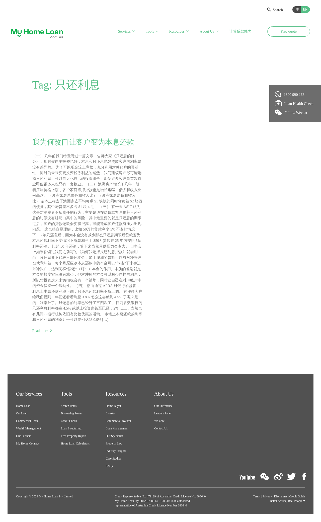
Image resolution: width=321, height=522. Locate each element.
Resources (177, 32)
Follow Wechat (291, 112)
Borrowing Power (72, 413)
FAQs (109, 466)
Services (124, 32)
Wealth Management (28, 428)
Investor (111, 413)
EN (305, 9)
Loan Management (117, 428)
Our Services (29, 394)
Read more (40, 331)
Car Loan (21, 413)
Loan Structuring (71, 428)
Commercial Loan (27, 421)
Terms (257, 496)
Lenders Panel (162, 413)
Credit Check (69, 421)
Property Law (114, 443)
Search (275, 10)
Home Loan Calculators (75, 443)
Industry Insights (116, 451)
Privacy (267, 496)
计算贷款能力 (240, 32)
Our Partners (23, 436)
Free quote (289, 32)
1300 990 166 (289, 94)
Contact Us (161, 428)
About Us (207, 32)
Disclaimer (280, 496)
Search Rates (68, 406)
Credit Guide (297, 496)
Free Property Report (73, 436)
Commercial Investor (118, 421)
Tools (150, 32)
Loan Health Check (294, 103)
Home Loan (23, 406)
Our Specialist (114, 436)
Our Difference (163, 406)
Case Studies (113, 459)
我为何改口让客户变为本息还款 (85, 142)
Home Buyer (113, 406)
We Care (159, 421)
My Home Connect (27, 443)
